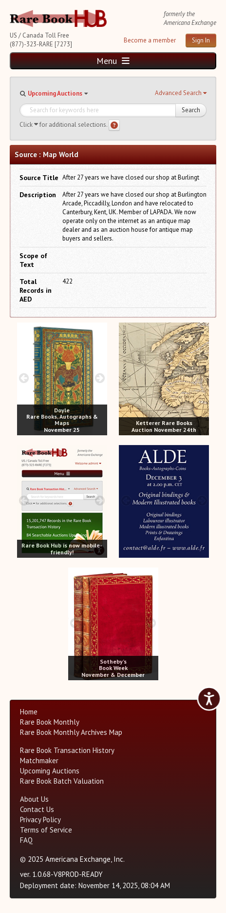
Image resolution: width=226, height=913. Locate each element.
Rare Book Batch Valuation (62, 781)
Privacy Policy (40, 819)
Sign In (201, 40)
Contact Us (37, 809)
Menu (113, 60)
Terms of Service (46, 829)
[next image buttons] (100, 378)
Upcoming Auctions (55, 93)
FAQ (26, 840)
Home (29, 711)
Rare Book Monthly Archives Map (71, 732)
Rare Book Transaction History (67, 750)
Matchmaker (39, 760)
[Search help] (114, 125)
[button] (181, 93)
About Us (34, 799)
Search (191, 110)
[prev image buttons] (24, 378)
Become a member (150, 40)
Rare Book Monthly (49, 722)
